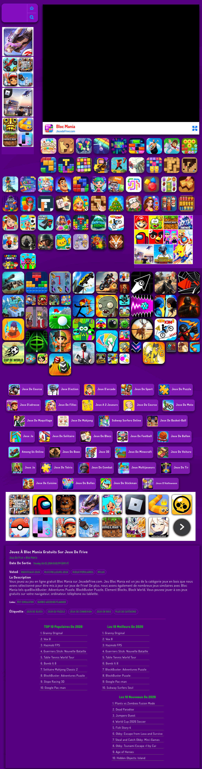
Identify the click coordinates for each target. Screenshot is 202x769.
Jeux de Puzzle (56, 611)
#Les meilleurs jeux (56, 572)
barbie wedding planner (52, 602)
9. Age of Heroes (123, 752)
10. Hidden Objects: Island (129, 758)
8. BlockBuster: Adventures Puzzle (63, 675)
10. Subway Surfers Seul (118, 687)
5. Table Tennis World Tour (57, 657)
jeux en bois (103, 611)
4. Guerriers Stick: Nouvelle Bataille (63, 651)
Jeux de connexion (81, 611)
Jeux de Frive (11, 6)
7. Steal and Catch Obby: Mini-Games (136, 740)
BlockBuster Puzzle (90, 589)
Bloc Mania (31, 557)
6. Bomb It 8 (49, 663)
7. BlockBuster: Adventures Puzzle (124, 669)
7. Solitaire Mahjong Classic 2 (59, 669)
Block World (136, 589)
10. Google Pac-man (53, 687)
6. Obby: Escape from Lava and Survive (138, 734)
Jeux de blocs (34, 611)
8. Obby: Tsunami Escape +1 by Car (135, 746)
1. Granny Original (52, 633)
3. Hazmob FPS (50, 645)
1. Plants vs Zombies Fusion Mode (134, 703)
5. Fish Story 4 (122, 727)
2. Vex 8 (46, 639)
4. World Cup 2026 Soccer (129, 721)
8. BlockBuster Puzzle (117, 675)
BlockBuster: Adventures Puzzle (52, 589)
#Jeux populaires (83, 572)
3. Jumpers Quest (124, 715)
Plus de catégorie (125, 611)
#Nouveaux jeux (30, 572)
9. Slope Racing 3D (53, 681)
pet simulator (25, 602)
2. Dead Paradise (123, 709)
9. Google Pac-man (115, 681)
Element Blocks (116, 589)
